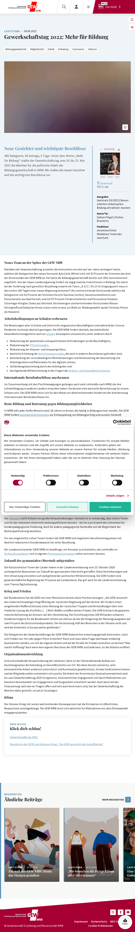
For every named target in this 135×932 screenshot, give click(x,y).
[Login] (76, 7)
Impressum (81, 921)
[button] (125, 127)
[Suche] (64, 7)
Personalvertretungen (61, 553)
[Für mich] (110, 7)
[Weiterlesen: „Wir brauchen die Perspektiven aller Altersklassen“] (91, 845)
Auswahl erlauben (67, 506)
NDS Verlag (117, 921)
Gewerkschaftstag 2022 (24, 737)
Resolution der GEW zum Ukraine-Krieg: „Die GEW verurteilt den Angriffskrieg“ (57, 744)
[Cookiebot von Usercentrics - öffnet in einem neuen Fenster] (115, 422)
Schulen (50, 334)
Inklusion (14, 518)
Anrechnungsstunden (51, 353)
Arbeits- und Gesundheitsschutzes (89, 370)
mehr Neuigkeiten (116, 799)
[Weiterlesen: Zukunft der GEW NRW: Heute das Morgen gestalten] (31, 845)
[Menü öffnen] (88, 7)
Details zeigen (115, 495)
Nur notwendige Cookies (24, 506)
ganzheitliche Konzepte (34, 415)
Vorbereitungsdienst (16, 553)
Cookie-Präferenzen (100, 925)
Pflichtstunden (39, 345)
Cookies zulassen (110, 506)
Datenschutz (99, 921)
